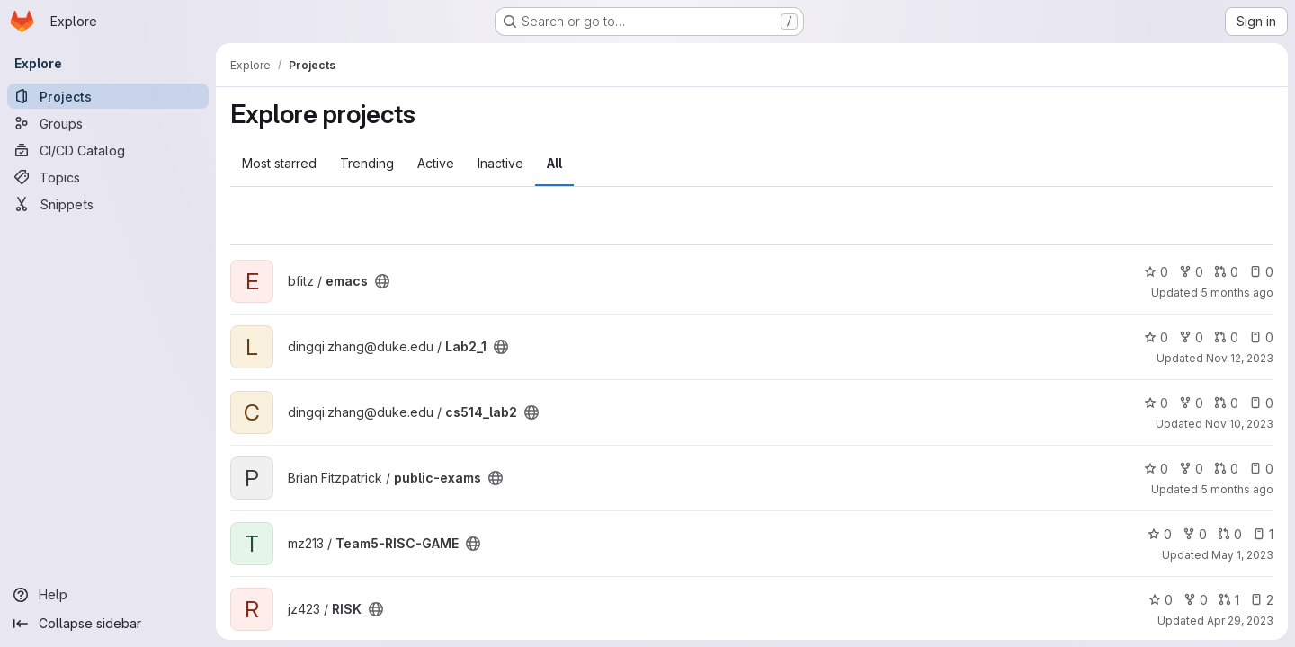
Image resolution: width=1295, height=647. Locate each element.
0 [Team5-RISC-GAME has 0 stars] (1160, 534)
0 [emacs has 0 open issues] (1261, 271)
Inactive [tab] (500, 163)
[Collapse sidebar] (108, 623)
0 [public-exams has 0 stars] (1156, 468)
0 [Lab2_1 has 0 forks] (1191, 337)
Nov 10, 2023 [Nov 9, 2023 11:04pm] (1239, 423)
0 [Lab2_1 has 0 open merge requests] (1226, 337)
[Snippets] (108, 204)
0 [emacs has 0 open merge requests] (1226, 271)
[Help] (108, 594)
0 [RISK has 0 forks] (1195, 599)
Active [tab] (435, 163)
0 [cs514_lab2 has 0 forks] (1191, 403)
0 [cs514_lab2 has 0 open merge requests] (1226, 403)
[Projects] (108, 96)
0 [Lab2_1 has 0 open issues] (1261, 337)
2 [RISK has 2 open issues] (1261, 599)
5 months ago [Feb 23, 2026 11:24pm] (1237, 292)
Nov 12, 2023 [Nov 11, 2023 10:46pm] (1239, 358)
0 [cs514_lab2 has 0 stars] (1156, 403)
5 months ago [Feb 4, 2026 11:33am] (1237, 489)
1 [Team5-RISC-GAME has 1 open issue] (1263, 534)
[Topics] (108, 177)
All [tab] (554, 163)
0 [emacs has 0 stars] (1156, 271)
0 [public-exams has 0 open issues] (1261, 468)
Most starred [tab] (279, 163)
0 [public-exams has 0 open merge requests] (1226, 468)
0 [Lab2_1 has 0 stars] (1156, 337)
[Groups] (108, 123)
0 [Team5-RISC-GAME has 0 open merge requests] (1230, 534)
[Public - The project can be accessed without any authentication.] (382, 281)
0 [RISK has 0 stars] (1160, 599)
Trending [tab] (367, 163)
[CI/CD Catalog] (108, 150)
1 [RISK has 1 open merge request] (1229, 599)
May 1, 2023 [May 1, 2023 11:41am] (1242, 555)
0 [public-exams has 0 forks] (1191, 468)
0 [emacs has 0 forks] (1191, 271)
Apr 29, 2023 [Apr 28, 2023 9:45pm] (1240, 620)
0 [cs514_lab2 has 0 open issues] (1261, 403)
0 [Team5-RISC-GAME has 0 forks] (1195, 534)
